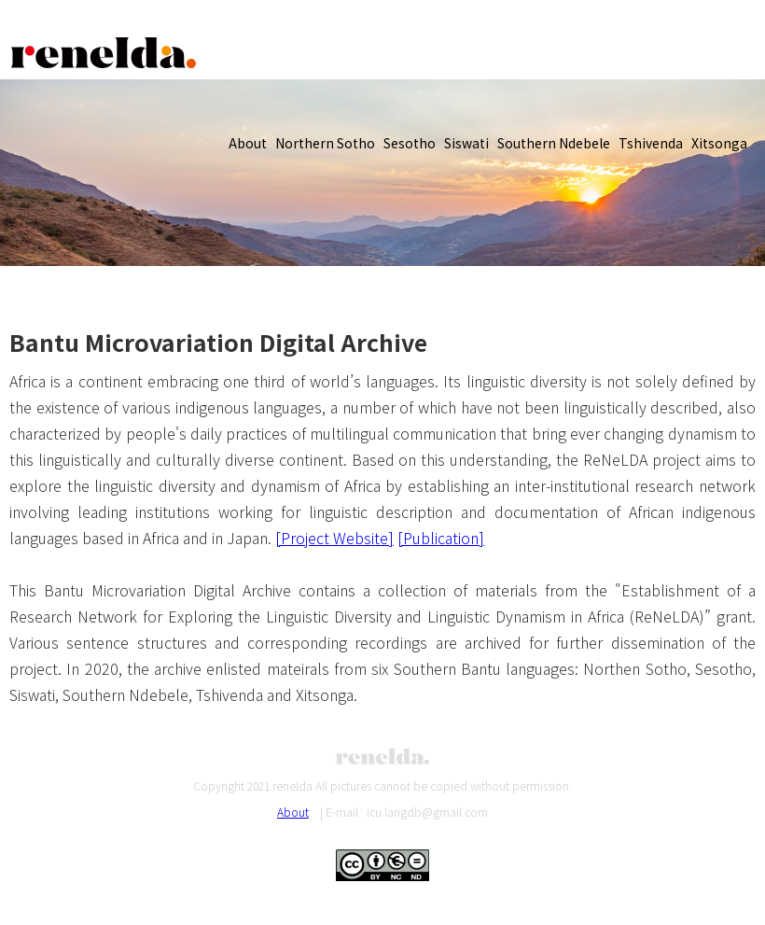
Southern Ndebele (553, 142)
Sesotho (409, 142)
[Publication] (440, 537)
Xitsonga (719, 142)
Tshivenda (651, 142)
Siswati (466, 142)
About (248, 142)
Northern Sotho (325, 142)
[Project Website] (334, 537)
